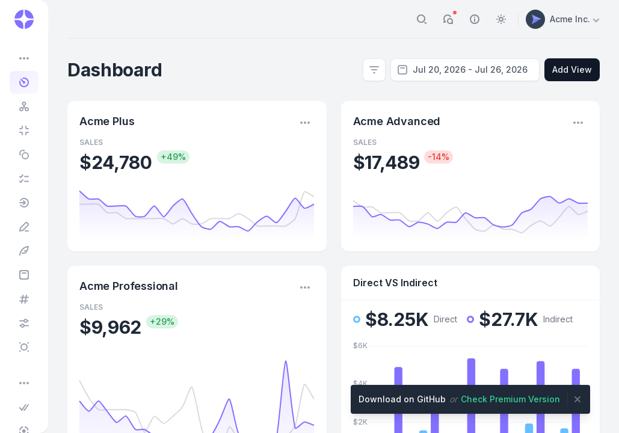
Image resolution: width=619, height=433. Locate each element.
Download (402, 399)
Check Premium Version (510, 399)
